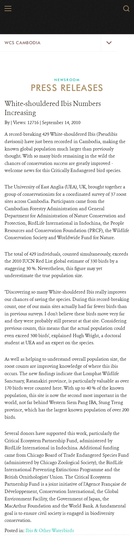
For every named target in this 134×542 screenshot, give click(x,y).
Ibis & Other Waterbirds (50, 531)
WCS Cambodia (22, 42)
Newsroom (67, 80)
